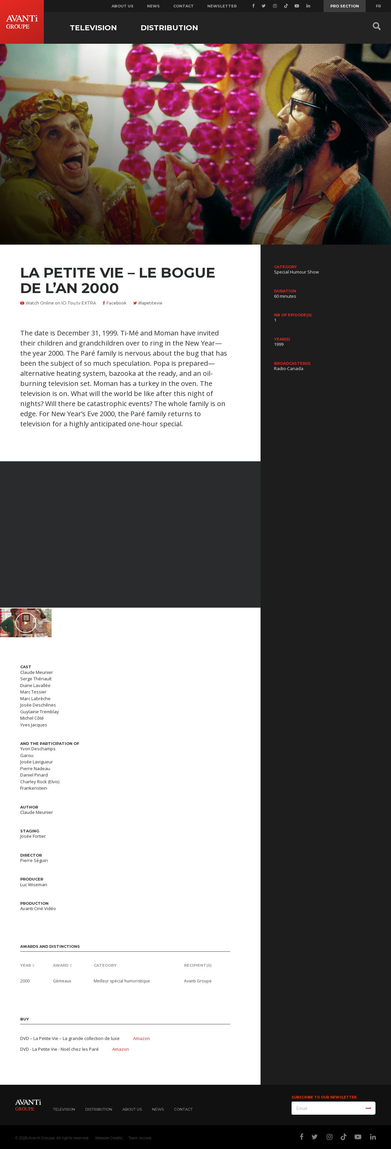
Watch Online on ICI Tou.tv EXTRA (58, 303)
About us (122, 6)
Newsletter (222, 6)
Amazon (141, 1038)
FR (378, 6)
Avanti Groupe (42, 1138)
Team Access (139, 1138)
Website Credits (108, 1138)
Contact (183, 6)
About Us (132, 1109)
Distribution (169, 27)
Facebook (114, 303)
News (153, 6)
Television (93, 27)
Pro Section (344, 6)
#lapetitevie (147, 303)
